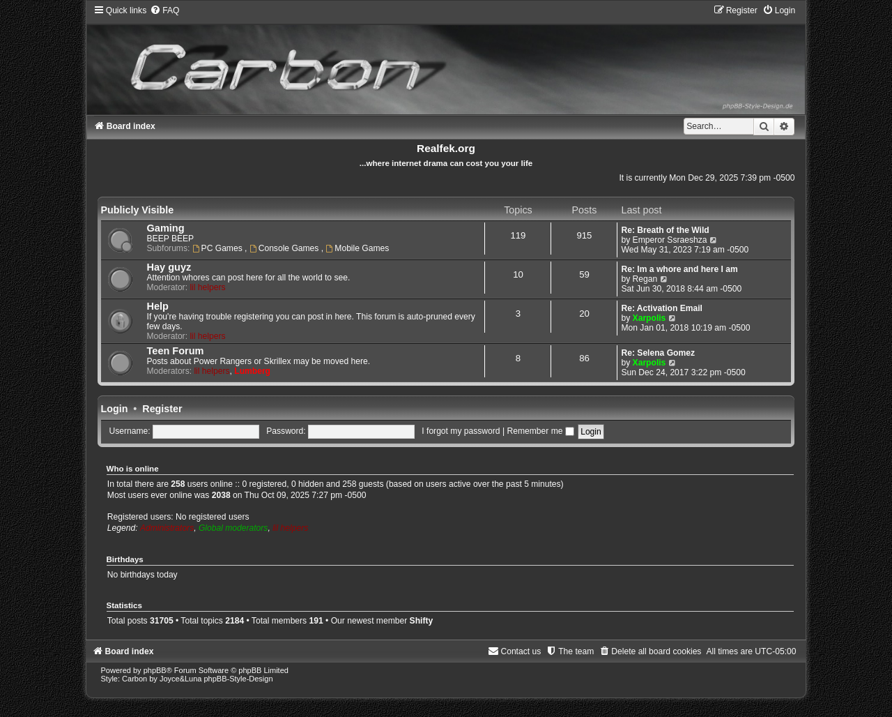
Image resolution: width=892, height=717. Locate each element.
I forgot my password (461, 431)
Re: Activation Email (661, 308)
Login (114, 408)
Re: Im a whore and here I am (679, 269)
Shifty (421, 621)
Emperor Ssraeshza (670, 240)
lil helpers (207, 287)
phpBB (155, 670)
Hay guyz (169, 267)
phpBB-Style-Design (238, 678)
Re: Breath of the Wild (665, 230)
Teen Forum (175, 350)
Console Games (285, 248)
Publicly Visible (137, 210)
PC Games (218, 248)
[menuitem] (164, 10)
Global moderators (233, 528)
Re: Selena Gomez (658, 353)
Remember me (540, 431)
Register (162, 408)
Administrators (167, 528)
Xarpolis (649, 318)
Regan (645, 279)
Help (158, 306)
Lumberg (252, 371)
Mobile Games (357, 248)
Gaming (166, 228)
